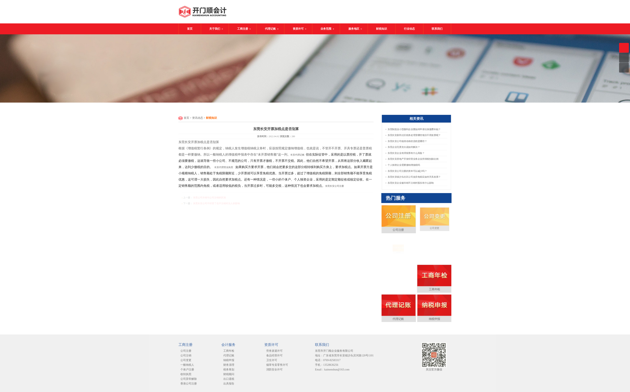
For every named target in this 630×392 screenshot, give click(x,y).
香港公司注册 (188, 385)
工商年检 (424, 272)
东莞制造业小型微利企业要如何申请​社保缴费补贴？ (414, 130)
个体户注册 (187, 371)
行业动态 (409, 28)
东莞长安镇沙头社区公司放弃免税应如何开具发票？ (414, 175)
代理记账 (270, 28)
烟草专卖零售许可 (277, 366)
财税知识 (381, 28)
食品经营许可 (274, 357)
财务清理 (228, 366)
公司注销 (185, 357)
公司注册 (409, 247)
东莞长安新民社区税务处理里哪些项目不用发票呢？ (414, 136)
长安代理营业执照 (223, 168)
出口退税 (228, 380)
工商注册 (242, 28)
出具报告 (228, 385)
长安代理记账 (297, 155)
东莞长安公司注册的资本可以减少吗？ (407, 170)
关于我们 (214, 28)
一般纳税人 (187, 366)
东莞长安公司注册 (334, 186)
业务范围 (325, 28)
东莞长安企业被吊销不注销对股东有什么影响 (411, 181)
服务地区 (353, 28)
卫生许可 (271, 361)
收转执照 (185, 375)
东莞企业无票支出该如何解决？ (404, 147)
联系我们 (437, 28)
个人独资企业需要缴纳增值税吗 (404, 164)
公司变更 (185, 361)
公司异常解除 (188, 380)
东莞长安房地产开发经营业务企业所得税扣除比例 (413, 158)
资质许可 (298, 28)
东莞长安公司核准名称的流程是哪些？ (407, 142)
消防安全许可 (274, 371)
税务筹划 (228, 371)
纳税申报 (424, 284)
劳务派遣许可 (274, 352)
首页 (190, 28)
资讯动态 (197, 118)
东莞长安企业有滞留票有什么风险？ (406, 153)
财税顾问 (228, 375)
